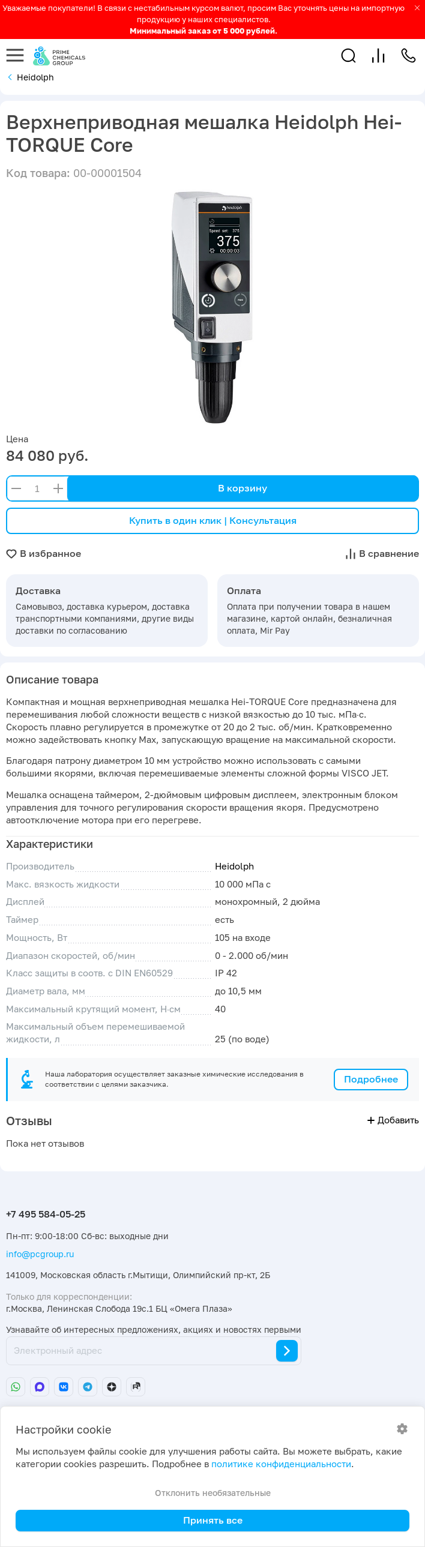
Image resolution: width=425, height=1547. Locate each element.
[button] (348, 55)
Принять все (213, 1520)
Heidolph (234, 866)
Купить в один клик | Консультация (213, 520)
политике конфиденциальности (281, 1464)
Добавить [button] (393, 1120)
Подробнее (371, 1079)
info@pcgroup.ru (40, 1254)
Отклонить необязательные (213, 1493)
